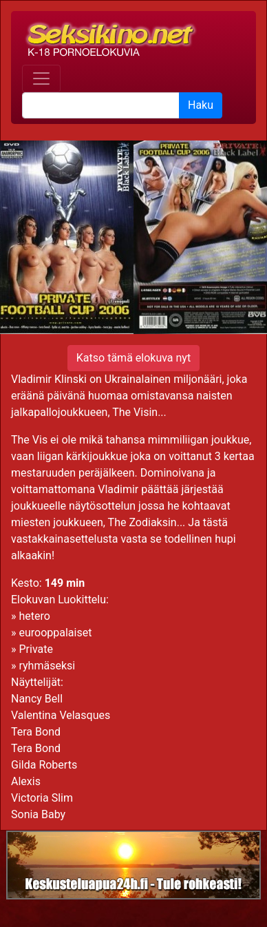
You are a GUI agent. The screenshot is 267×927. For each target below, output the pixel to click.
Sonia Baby (38, 814)
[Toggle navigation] (41, 78)
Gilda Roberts (44, 764)
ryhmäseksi (47, 665)
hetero (34, 616)
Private (35, 649)
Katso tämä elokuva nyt (133, 357)
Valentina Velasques (60, 715)
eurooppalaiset (55, 632)
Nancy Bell (37, 698)
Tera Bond (36, 731)
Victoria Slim (42, 797)
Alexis (26, 781)
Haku (200, 105)
